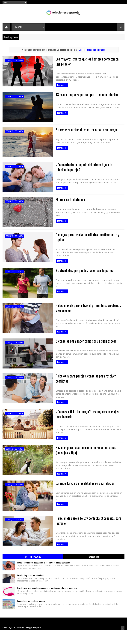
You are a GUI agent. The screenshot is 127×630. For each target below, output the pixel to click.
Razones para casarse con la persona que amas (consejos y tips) (84, 449)
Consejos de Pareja (14, 60)
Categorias (94, 555)
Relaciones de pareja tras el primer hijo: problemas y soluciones (87, 307)
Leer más (58, 85)
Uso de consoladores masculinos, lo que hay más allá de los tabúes (43, 560)
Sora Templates (17, 625)
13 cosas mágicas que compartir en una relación (84, 94)
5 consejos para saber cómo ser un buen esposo (84, 340)
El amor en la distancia (68, 199)
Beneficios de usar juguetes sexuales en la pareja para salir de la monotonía (47, 586)
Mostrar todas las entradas (92, 49)
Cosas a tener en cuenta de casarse (31, 599)
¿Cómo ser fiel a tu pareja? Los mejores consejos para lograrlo (85, 413)
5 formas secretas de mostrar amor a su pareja (84, 129)
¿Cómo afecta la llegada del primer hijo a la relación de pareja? (87, 167)
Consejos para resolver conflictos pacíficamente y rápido (85, 237)
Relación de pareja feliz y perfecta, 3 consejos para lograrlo (86, 519)
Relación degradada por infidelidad (30, 573)
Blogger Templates (33, 625)
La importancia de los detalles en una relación (83, 482)
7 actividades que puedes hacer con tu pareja (82, 270)
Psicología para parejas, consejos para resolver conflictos (84, 377)
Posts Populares (33, 555)
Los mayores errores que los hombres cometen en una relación (85, 61)
